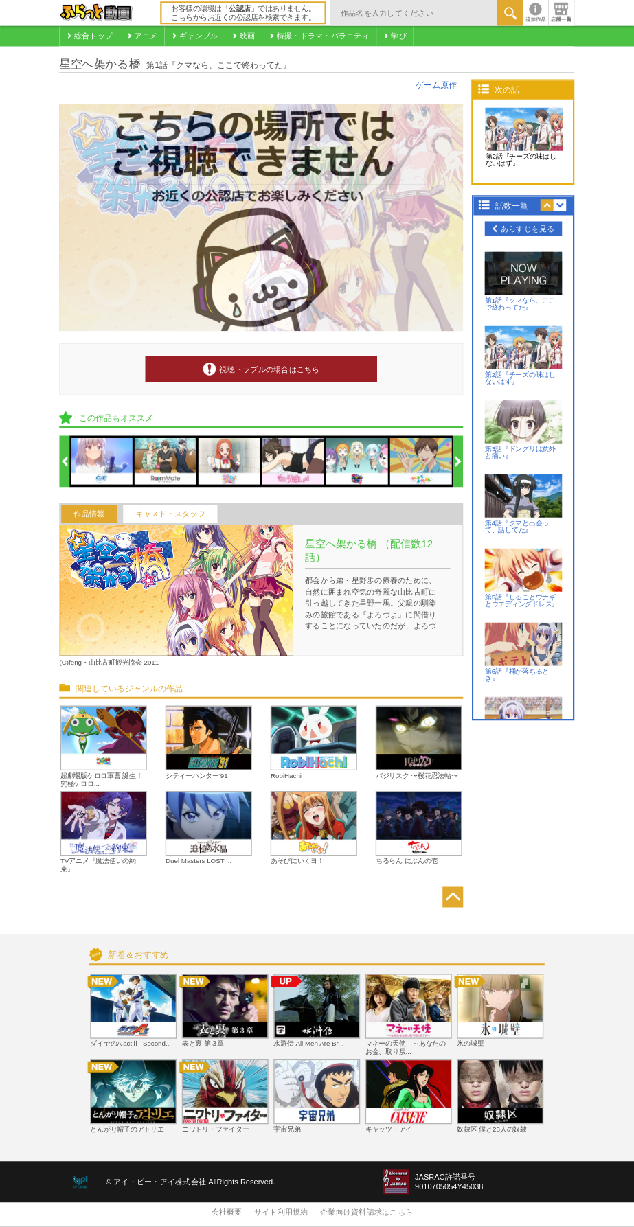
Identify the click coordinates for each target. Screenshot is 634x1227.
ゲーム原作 (436, 85)
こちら (182, 18)
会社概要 (227, 1212)
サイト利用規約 (281, 1212)
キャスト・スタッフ (170, 513)
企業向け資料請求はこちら (366, 1212)
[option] (102, 462)
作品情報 (88, 513)
